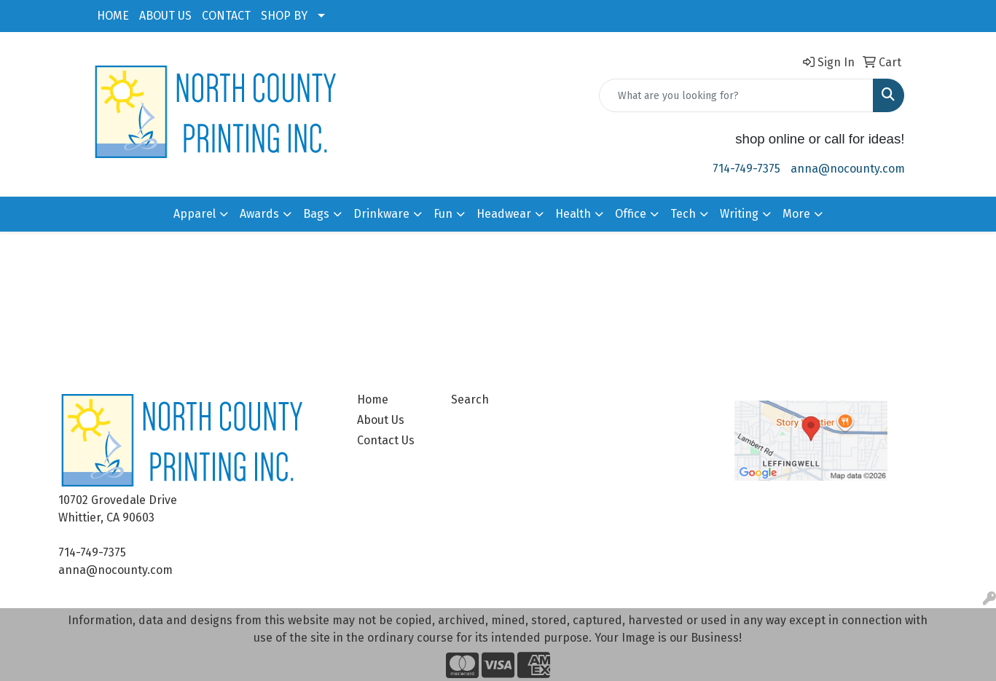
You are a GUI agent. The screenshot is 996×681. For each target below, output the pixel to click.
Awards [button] (259, 214)
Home (372, 399)
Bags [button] (316, 214)
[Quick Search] (736, 95)
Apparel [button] (194, 214)
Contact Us (386, 440)
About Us (380, 420)
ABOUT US (165, 16)
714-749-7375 (746, 169)
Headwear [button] (504, 214)
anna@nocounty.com (848, 169)
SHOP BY (284, 16)
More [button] (796, 214)
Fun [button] (443, 214)
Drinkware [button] (381, 214)
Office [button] (630, 214)
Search (470, 399)
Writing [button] (739, 214)
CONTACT (226, 16)
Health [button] (573, 214)
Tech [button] (683, 214)
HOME (113, 16)
